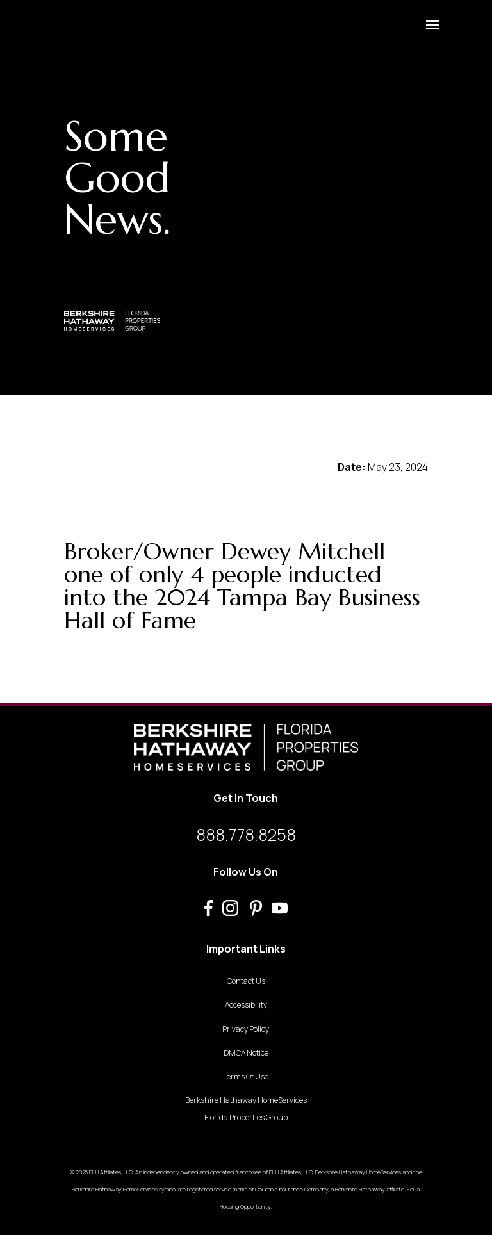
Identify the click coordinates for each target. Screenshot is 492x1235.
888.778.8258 (246, 834)
